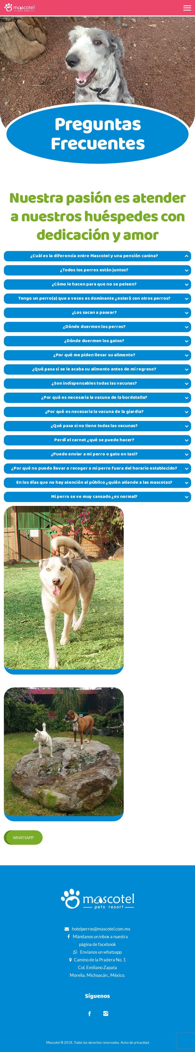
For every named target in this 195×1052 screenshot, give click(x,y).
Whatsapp (23, 837)
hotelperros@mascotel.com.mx (101, 929)
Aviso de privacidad (135, 1042)
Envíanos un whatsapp (100, 952)
